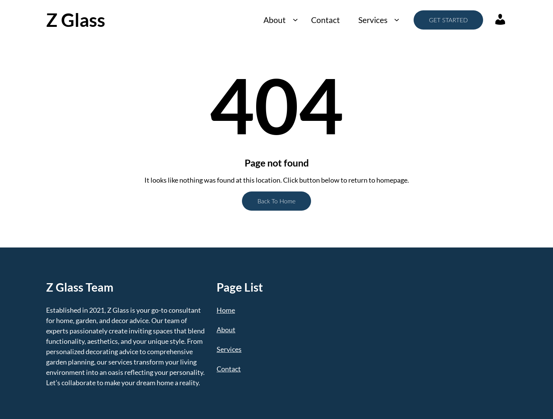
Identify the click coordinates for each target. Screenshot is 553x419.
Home (226, 310)
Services (372, 20)
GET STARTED (448, 19)
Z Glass (75, 20)
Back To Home (276, 201)
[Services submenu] (396, 19)
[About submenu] (295, 19)
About (274, 20)
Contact (325, 20)
